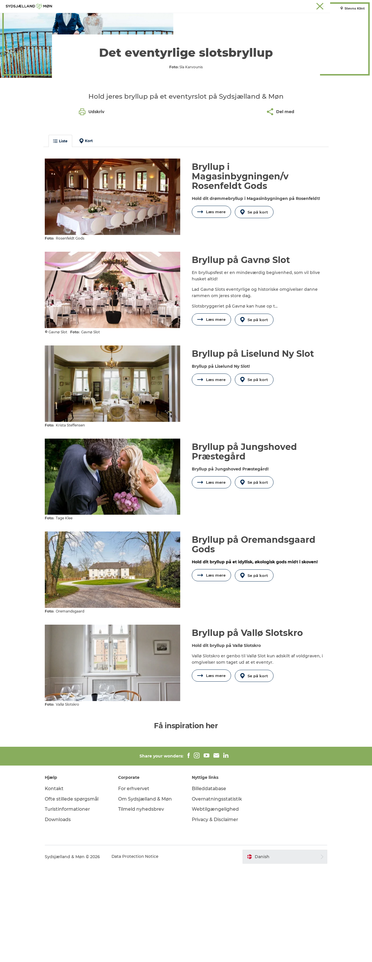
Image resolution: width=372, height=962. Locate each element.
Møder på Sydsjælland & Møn (341, 5)
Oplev (126, 18)
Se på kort (255, 321)
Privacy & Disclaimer (215, 913)
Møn (228, 5)
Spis (247, 18)
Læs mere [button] (211, 321)
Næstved (245, 5)
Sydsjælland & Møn (202, 5)
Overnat (226, 18)
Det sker (199, 18)
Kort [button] (91, 250)
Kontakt (59, 882)
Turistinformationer (73, 903)
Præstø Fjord (286, 5)
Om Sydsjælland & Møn (148, 892)
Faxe (307, 5)
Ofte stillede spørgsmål (77, 892)
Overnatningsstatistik (217, 892)
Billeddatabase (209, 882)
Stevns (264, 5)
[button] (281, 951)
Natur (147, 18)
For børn (171, 18)
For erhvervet (137, 882)
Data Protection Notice (140, 950)
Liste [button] (65, 250)
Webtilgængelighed (215, 903)
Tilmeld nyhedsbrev (144, 903)
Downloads (63, 913)
